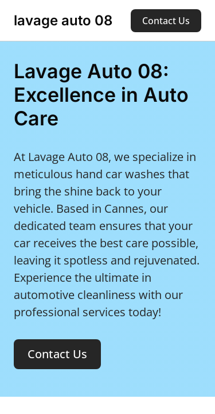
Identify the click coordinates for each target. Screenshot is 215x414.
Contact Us (166, 20)
